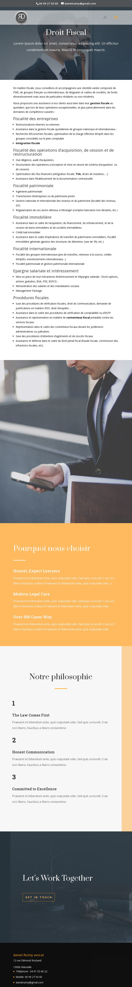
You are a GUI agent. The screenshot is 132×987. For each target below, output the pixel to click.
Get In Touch (38, 897)
